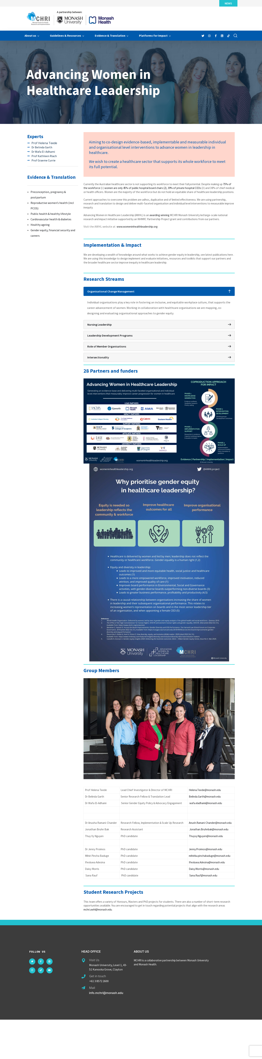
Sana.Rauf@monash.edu (204, 913)
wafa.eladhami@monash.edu (207, 824)
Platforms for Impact (153, 35)
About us (30, 35)
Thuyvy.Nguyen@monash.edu (206, 866)
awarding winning (166, 225)
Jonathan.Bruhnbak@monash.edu (210, 859)
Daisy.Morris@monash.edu (204, 906)
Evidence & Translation (110, 35)
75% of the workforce (100, 192)
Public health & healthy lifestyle (51, 214)
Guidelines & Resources (65, 35)
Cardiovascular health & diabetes (51, 219)
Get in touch (97, 1016)
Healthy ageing (40, 225)
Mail (92, 1027)
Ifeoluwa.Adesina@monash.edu (207, 899)
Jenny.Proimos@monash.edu (206, 880)
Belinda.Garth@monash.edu (205, 815)
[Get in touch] (84, 1016)
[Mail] (83, 1027)
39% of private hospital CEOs (206, 192)
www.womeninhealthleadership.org (139, 242)
